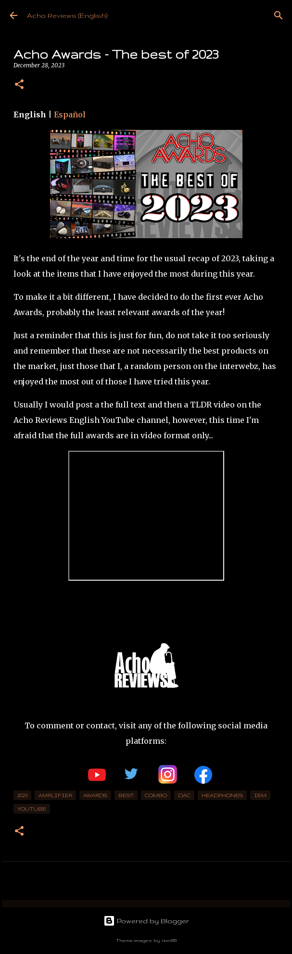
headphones (222, 795)
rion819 (169, 940)
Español (70, 114)
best (126, 795)
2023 (22, 795)
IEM (260, 795)
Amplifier (55, 795)
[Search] (278, 15)
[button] (19, 84)
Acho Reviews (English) (67, 15)
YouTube (31, 809)
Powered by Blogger (146, 921)
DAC (184, 795)
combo (156, 795)
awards (95, 795)
